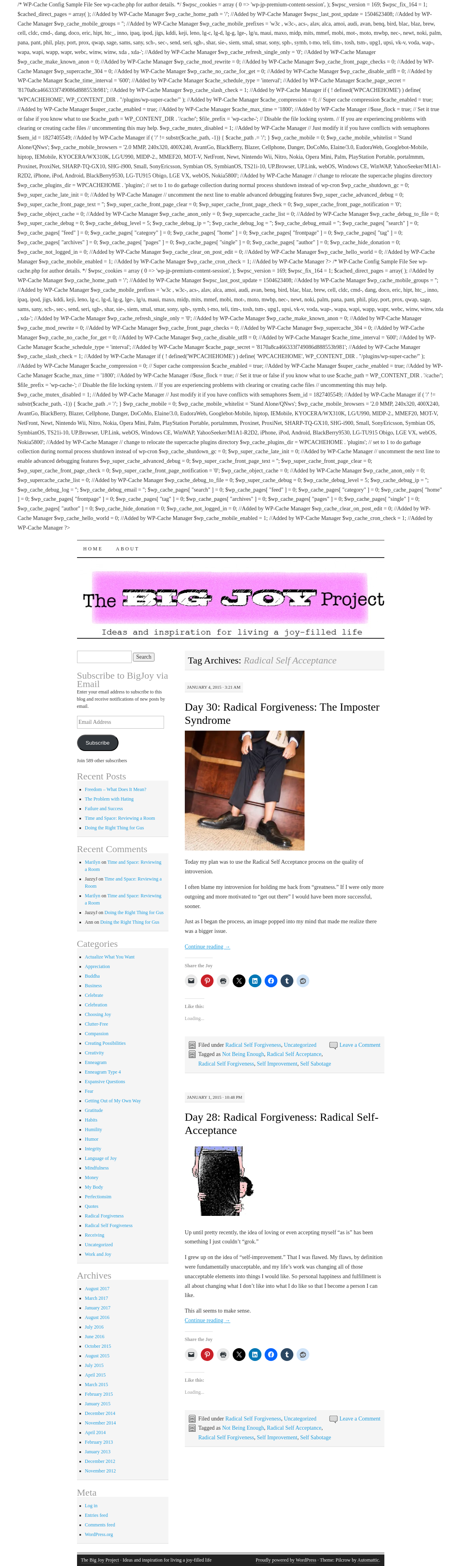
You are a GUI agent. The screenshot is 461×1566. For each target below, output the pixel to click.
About (127, 549)
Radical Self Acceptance (294, 1054)
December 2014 (100, 1413)
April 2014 (95, 1432)
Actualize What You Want (110, 957)
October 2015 (98, 1346)
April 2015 (95, 1375)
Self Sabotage (315, 1064)
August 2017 (97, 1288)
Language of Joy (101, 1158)
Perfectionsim (98, 1196)
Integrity (93, 1149)
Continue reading (207, 947)
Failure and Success (104, 808)
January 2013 (98, 1451)
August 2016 (97, 1317)
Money (92, 1177)
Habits (91, 1120)
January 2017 (98, 1308)
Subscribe (97, 743)
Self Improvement (277, 1064)
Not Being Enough (243, 1054)
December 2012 (100, 1461)
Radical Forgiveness (104, 1216)
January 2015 (98, 1404)
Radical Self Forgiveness (253, 1045)
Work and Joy (98, 1254)
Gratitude (94, 1110)
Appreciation (97, 966)
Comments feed (100, 1525)
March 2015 (96, 1384)
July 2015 (94, 1365)
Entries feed (96, 1515)
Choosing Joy (98, 1014)
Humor (92, 1139)
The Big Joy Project (100, 1560)
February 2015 (99, 1394)
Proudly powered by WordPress (286, 1560)
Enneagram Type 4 (103, 1072)
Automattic (368, 1560)
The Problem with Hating (109, 799)
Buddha (92, 976)
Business (93, 985)
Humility (93, 1129)
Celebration (96, 1005)
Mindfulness (97, 1168)
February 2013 (99, 1442)
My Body (94, 1187)
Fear (89, 1091)
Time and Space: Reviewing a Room (120, 818)
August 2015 (97, 1356)
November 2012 (100, 1471)
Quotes (92, 1206)
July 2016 (94, 1327)
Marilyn (93, 862)
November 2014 (100, 1423)
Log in (91, 1505)
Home (93, 549)
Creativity (94, 1053)
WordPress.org (99, 1534)
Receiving (95, 1235)
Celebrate (94, 995)
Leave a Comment (360, 1045)
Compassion (97, 1033)
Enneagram (96, 1062)
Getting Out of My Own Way (113, 1101)
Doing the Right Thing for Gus (114, 828)
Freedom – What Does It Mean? (115, 789)
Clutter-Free (96, 1024)
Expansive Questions (105, 1081)
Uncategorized (300, 1045)
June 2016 (95, 1336)
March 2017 (96, 1298)
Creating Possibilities (105, 1043)
